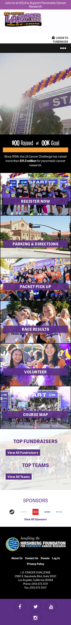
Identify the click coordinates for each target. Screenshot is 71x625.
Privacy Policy (35, 564)
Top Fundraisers (35, 441)
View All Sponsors (35, 519)
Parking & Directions (35, 244)
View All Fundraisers (23, 452)
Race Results (35, 329)
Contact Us (31, 558)
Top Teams (35, 465)
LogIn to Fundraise (60, 39)
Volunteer (35, 372)
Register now (35, 201)
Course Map (35, 414)
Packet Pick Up (35, 286)
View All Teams (19, 476)
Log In (56, 558)
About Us (17, 558)
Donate (45, 558)
